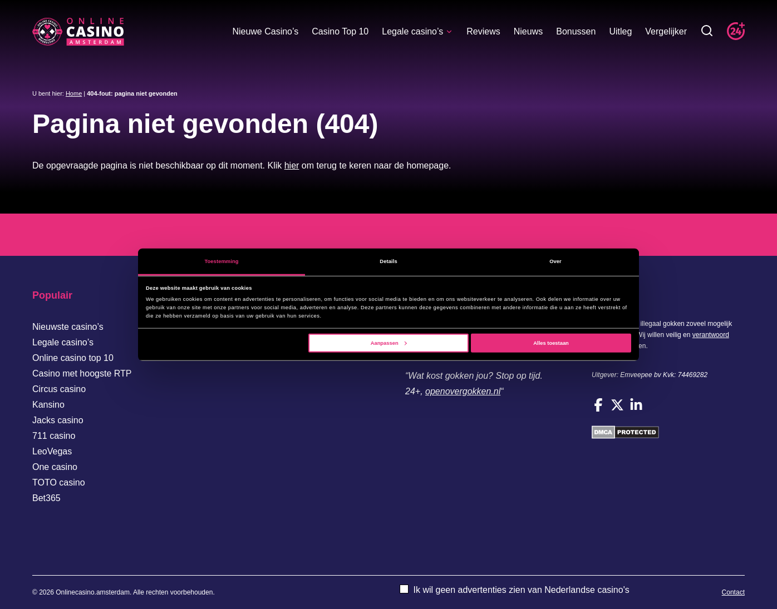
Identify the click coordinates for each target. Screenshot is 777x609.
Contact (733, 592)
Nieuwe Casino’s (265, 31)
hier (291, 165)
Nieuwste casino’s (68, 326)
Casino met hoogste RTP (81, 373)
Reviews (483, 31)
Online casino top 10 (73, 358)
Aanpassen (389, 343)
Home (74, 93)
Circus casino (59, 389)
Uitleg (620, 31)
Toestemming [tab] (221, 261)
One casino (54, 467)
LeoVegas (52, 451)
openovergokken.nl (462, 391)
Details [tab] (388, 261)
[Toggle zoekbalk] (707, 31)
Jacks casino (57, 420)
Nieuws (528, 31)
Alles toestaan (550, 343)
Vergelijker (666, 31)
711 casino (53, 435)
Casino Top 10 (340, 31)
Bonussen (576, 31)
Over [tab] (555, 261)
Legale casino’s (417, 31)
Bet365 (46, 498)
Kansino (48, 404)
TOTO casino (58, 482)
